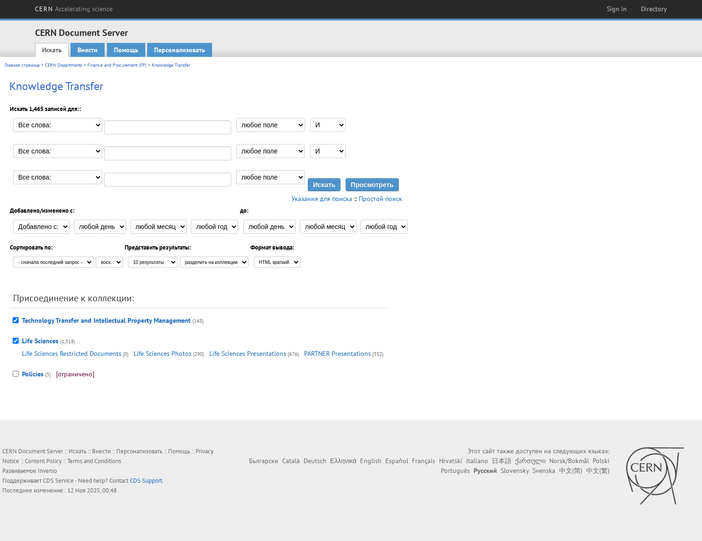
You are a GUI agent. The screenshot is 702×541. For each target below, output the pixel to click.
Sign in (617, 9)
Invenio (47, 471)
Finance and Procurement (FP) (117, 65)
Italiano (477, 461)
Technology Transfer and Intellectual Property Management (106, 320)
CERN (74, 9)
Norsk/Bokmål (569, 461)
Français (423, 461)
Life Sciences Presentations (247, 353)
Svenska (543, 470)
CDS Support (146, 481)
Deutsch (315, 461)
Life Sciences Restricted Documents (71, 353)
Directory (654, 9)
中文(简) (570, 470)
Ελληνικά (343, 461)
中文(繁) (598, 470)
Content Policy (43, 461)
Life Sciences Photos (162, 353)
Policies (32, 374)
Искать (52, 50)
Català (291, 461)
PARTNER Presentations (337, 353)
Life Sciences (40, 341)
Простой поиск (380, 198)
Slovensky (515, 470)
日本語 (501, 461)
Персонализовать (179, 50)
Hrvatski (450, 461)
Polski (601, 461)
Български (263, 461)
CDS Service (58, 481)
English (371, 461)
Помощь (126, 50)
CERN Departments (63, 65)
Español (396, 461)
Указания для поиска (321, 198)
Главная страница (22, 65)
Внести (88, 50)
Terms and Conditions (94, 461)
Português (455, 470)
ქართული (530, 461)
